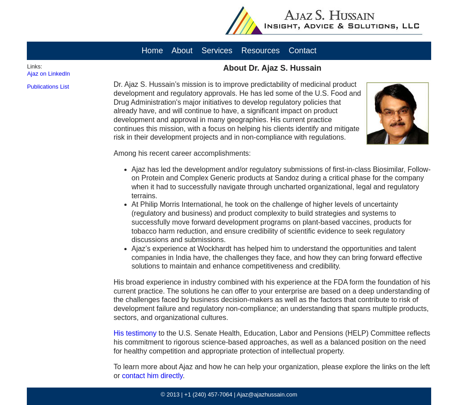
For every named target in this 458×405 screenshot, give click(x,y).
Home (152, 50)
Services (216, 50)
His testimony (135, 333)
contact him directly (152, 375)
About (181, 50)
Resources (261, 50)
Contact (303, 50)
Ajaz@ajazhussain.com (267, 394)
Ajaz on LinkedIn (48, 73)
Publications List (48, 86)
